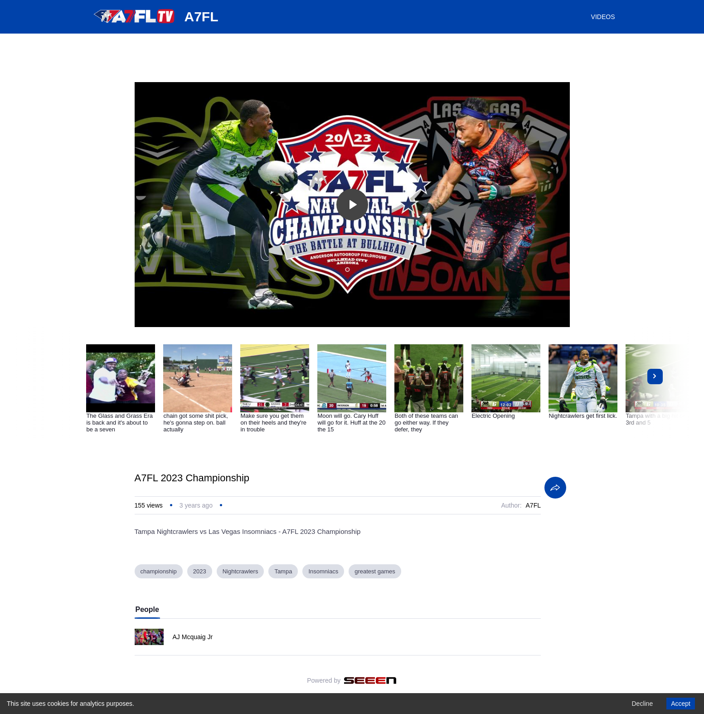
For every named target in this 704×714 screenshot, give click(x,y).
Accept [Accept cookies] (680, 703)
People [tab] (147, 609)
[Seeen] (370, 680)
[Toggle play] (352, 204)
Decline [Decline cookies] (642, 703)
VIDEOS (603, 16)
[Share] (555, 488)
